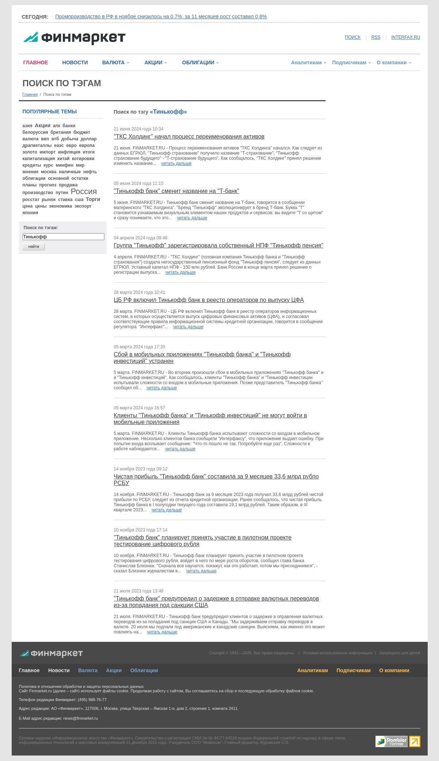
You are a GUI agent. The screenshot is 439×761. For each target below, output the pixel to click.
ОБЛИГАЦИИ (198, 62)
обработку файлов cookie (289, 691)
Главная (30, 94)
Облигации (144, 670)
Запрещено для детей (399, 653)
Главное (29, 670)
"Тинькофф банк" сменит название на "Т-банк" (176, 191)
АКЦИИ (153, 62)
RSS (376, 37)
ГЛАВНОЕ (35, 62)
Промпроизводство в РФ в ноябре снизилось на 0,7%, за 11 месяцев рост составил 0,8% (161, 16)
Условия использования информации (338, 653)
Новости (59, 670)
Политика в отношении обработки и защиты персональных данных (81, 686)
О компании (392, 62)
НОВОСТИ (75, 62)
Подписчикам (349, 62)
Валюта (87, 670)
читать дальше (176, 163)
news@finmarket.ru (80, 718)
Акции (114, 670)
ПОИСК (353, 37)
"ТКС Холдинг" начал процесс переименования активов (189, 136)
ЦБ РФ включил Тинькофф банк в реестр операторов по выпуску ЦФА (209, 300)
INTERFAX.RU (405, 37)
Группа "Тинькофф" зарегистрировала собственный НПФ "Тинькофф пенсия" (218, 245)
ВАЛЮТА (113, 62)
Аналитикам (306, 62)
